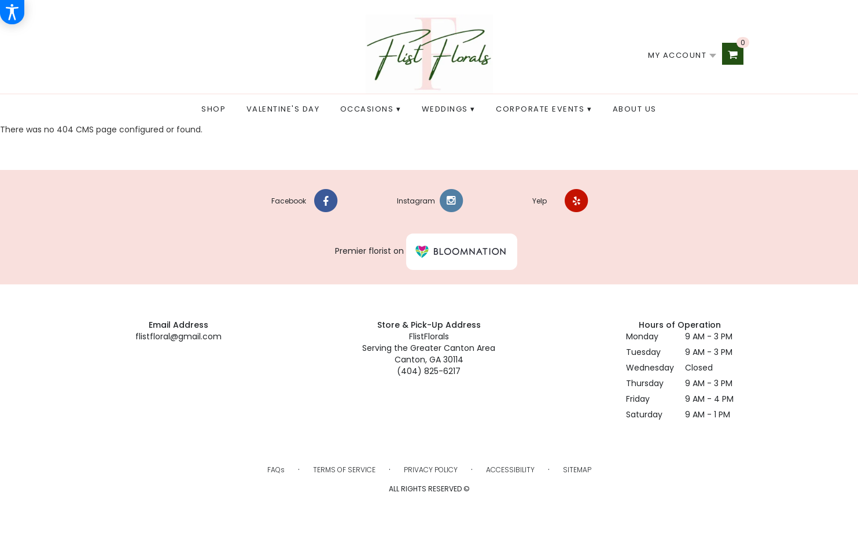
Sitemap (577, 470)
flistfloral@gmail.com (178, 336)
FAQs (276, 470)
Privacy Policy (431, 470)
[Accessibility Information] (12, 12)
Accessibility (510, 470)
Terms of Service (344, 470)
